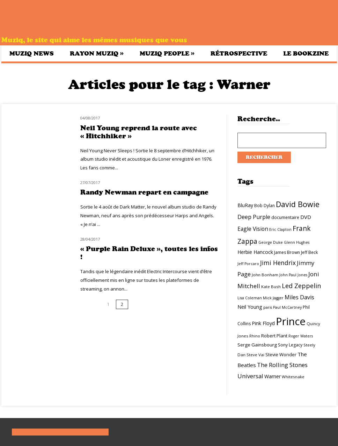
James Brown (287, 252)
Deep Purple (253, 217)
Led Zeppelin (301, 286)
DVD (305, 216)
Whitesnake (293, 376)
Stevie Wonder (280, 354)
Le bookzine (306, 53)
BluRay (245, 205)
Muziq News (31, 53)
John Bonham (265, 274)
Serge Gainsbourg (257, 345)
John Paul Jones (293, 274)
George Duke (270, 242)
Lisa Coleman (249, 297)
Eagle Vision (252, 229)
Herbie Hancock (255, 252)
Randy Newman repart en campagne (144, 192)
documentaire (285, 217)
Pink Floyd (263, 323)
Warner (272, 376)
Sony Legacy (290, 345)
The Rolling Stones (282, 365)
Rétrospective (239, 53)
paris (267, 307)
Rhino (254, 336)
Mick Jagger (273, 297)
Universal (250, 376)
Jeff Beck (309, 252)
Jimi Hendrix (278, 262)
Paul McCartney (287, 307)
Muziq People (167, 53)
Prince (291, 321)
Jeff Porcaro (248, 263)
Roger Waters (300, 336)
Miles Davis (299, 297)
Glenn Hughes (296, 242)
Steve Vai (255, 354)
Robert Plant (274, 335)
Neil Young (249, 307)
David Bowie (297, 204)
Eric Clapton (280, 229)
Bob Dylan (264, 206)
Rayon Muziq (97, 53)
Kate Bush (271, 286)
